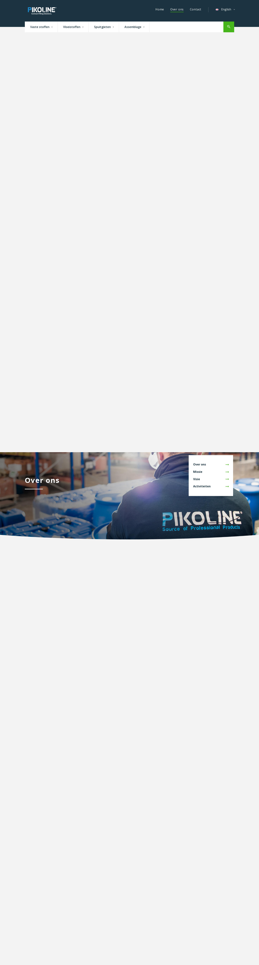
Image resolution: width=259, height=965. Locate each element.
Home (159, 9)
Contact (195, 9)
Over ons (177, 9)
